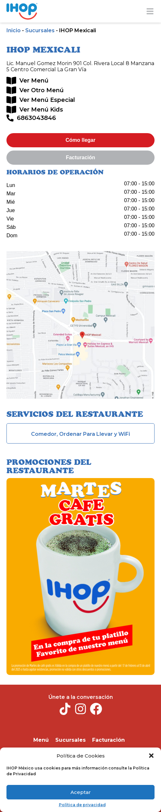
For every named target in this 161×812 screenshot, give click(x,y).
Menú (41, 740)
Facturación (108, 740)
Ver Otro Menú (41, 90)
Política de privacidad (82, 805)
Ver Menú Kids (41, 109)
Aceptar (80, 792)
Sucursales (40, 30)
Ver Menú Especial (47, 99)
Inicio (13, 30)
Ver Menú (33, 80)
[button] (151, 755)
